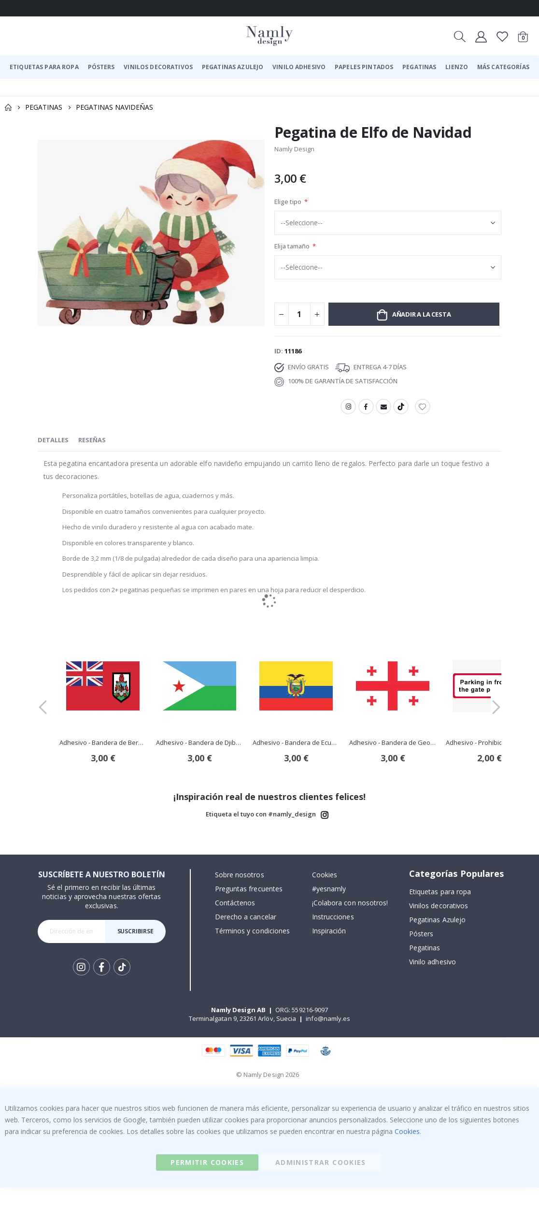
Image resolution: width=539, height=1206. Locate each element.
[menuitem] (44, 67)
